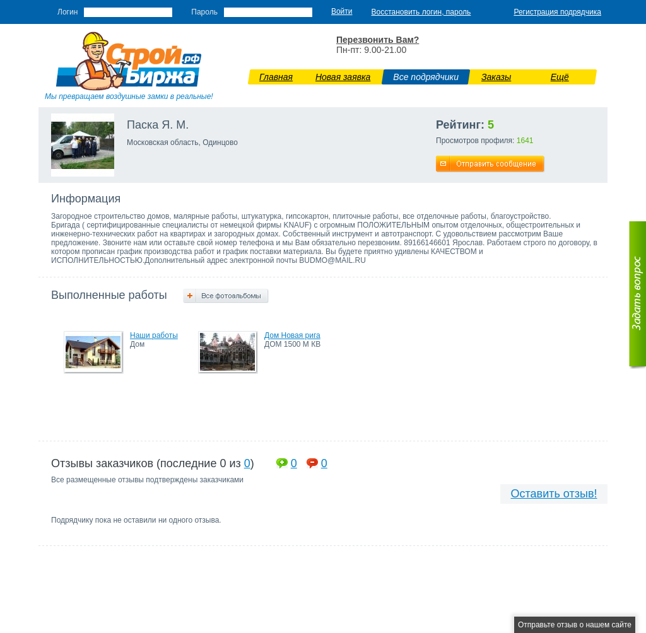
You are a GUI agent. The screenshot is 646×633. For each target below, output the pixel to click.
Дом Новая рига (292, 335)
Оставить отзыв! (554, 493)
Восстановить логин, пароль (421, 12)
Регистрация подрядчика (557, 12)
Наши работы (154, 335)
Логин (67, 12)
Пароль (204, 12)
